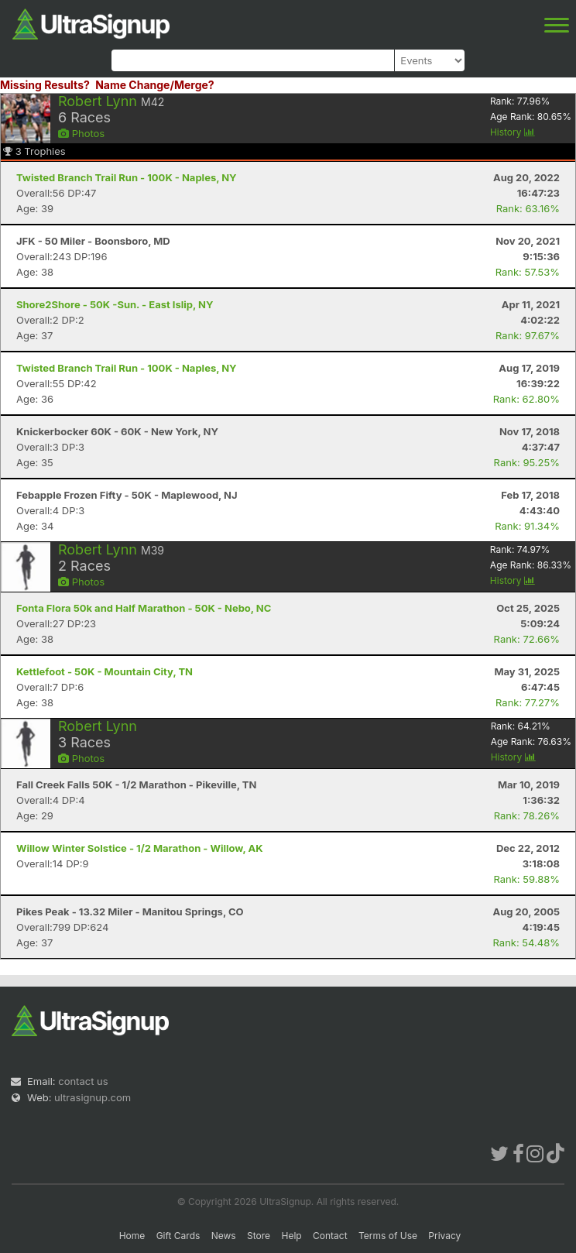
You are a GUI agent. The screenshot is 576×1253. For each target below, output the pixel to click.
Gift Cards (178, 1235)
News (223, 1235)
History (512, 132)
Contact (330, 1235)
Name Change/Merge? (154, 84)
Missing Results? (45, 84)
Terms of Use (387, 1235)
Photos (81, 133)
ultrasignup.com (92, 1097)
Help (291, 1235)
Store (258, 1235)
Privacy (444, 1235)
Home (132, 1235)
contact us (83, 1081)
